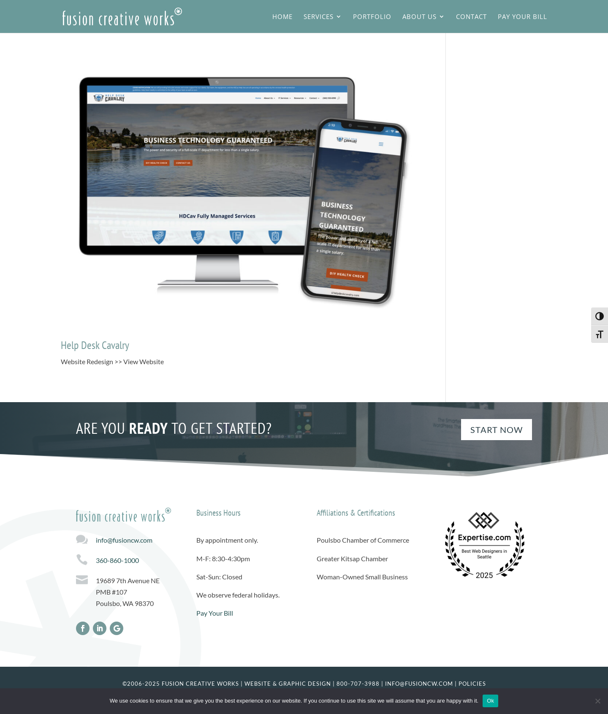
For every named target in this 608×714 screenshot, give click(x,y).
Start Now (496, 430)
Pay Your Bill (522, 17)
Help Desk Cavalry (95, 345)
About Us (419, 17)
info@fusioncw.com (124, 540)
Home (282, 17)
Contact (471, 17)
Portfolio (372, 17)
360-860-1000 (117, 560)
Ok (490, 701)
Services (319, 17)
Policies (472, 683)
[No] (597, 701)
